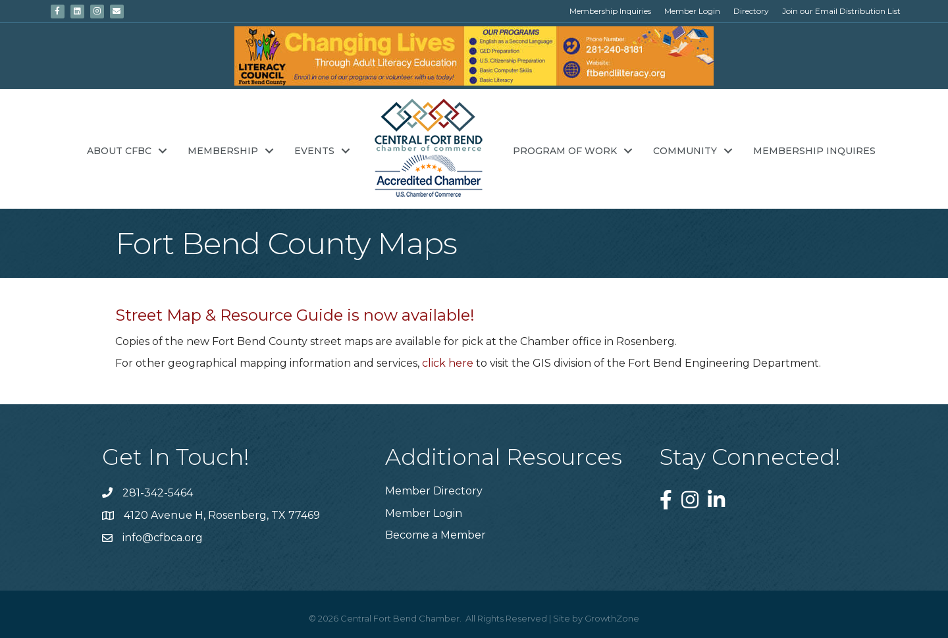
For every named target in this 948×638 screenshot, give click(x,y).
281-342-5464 (157, 493)
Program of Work (565, 150)
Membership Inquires (814, 150)
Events (314, 150)
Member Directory (434, 491)
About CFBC (119, 150)
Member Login (692, 11)
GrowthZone (612, 618)
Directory (751, 11)
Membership (223, 150)
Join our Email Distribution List (841, 11)
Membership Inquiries (610, 11)
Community (685, 150)
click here (447, 363)
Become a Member (435, 535)
